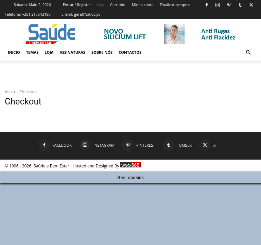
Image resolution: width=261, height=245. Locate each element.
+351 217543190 (36, 14)
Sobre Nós (101, 52)
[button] (248, 52)
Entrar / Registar (77, 4)
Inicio (14, 52)
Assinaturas (72, 52)
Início (10, 92)
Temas (32, 52)
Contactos (130, 52)
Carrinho (117, 4)
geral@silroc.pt (87, 14)
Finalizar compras (175, 4)
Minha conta (143, 4)
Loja (100, 4)
